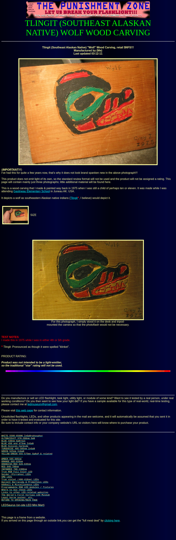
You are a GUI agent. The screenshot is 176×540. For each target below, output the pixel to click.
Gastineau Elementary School (31, 191)
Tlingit (74, 198)
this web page (24, 410)
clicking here (112, 533)
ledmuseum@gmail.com (42, 404)
